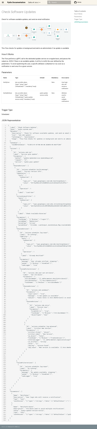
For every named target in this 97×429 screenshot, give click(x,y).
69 (4, 255)
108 (4, 330)
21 (4, 164)
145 (4, 401)
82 (4, 280)
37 (4, 194)
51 (4, 221)
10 (4, 143)
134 (4, 380)
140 (4, 391)
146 (4, 403)
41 (4, 202)
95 (4, 305)
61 (4, 240)
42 (4, 204)
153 (4, 416)
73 (4, 263)
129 (4, 370)
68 (4, 254)
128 (4, 368)
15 (4, 152)
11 (4, 145)
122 (4, 357)
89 (4, 294)
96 (4, 307)
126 (4, 364)
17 (4, 156)
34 (4, 188)
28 (4, 177)
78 (4, 273)
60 (4, 238)
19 (4, 160)
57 (4, 232)
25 (4, 171)
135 (4, 382)
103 (4, 320)
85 (4, 286)
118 (4, 349)
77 (4, 271)
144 (4, 399)
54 (4, 227)
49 (4, 217)
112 (4, 338)
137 (4, 386)
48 (4, 215)
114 (4, 342)
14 (4, 150)
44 (4, 208)
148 (4, 407)
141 (4, 393)
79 (4, 275)
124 (4, 361)
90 (4, 296)
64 (4, 246)
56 (4, 231)
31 (4, 183)
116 (4, 345)
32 (4, 185)
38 (4, 196)
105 (4, 324)
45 (4, 210)
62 (4, 242)
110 (4, 334)
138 (4, 387)
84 (4, 284)
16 (4, 154)
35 (4, 190)
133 (4, 378)
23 (4, 167)
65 (4, 248)
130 (4, 372)
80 (4, 277)
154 (4, 418)
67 (4, 252)
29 (4, 179)
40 (4, 200)
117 (4, 347)
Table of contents (80, 11)
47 (4, 213)
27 (4, 175)
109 (4, 332)
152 (4, 414)
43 (4, 206)
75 (4, 267)
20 (4, 162)
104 (4, 322)
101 (4, 317)
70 (4, 257)
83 (4, 282)
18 (4, 158)
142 (4, 395)
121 (4, 355)
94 (4, 303)
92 (4, 299)
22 (4, 166)
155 (4, 420)
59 (4, 236)
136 (4, 384)
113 (4, 340)
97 (4, 309)
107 (4, 328)
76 (4, 269)
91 (4, 298)
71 (4, 259)
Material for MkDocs (14, 426)
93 (4, 301)
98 (4, 311)
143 (4, 397)
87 (4, 290)
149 (4, 409)
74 (4, 265)
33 (4, 187)
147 (4, 405)
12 (4, 146)
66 (4, 250)
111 (4, 336)
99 (4, 313)
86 (4, 288)
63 (4, 244)
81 (4, 278)
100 (4, 315)
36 (4, 192)
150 (4, 410)
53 (4, 225)
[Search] (59, 2)
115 (4, 343)
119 (4, 351)
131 (4, 374)
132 (4, 376)
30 (4, 181)
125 (4, 363)
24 (4, 169)
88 (4, 292)
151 (4, 412)
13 (4, 148)
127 (4, 366)
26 (4, 173)
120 (4, 353)
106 (4, 326)
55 (4, 229)
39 (4, 198)
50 (4, 219)
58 (4, 234)
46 (4, 211)
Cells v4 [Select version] (33, 2)
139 (4, 389)
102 (4, 319)
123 (4, 359)
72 (4, 261)
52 (4, 223)
